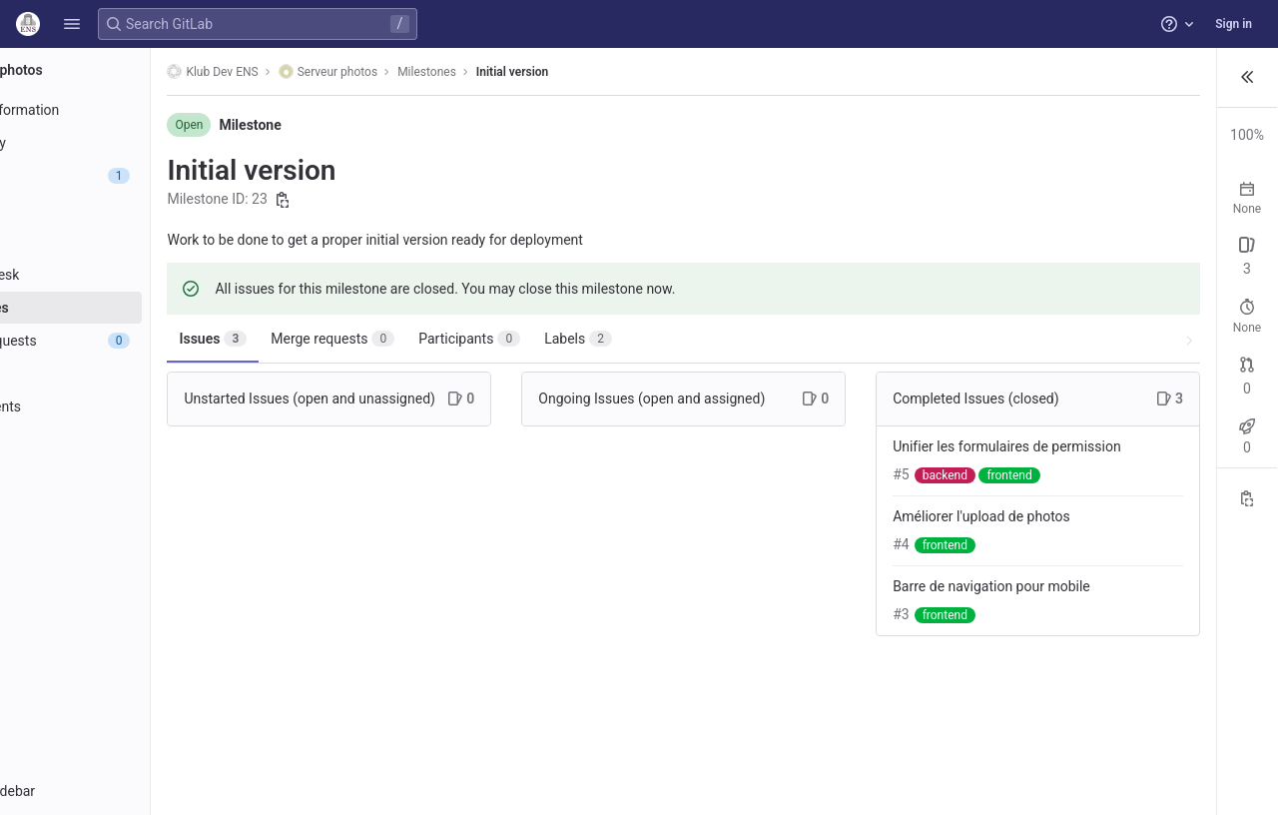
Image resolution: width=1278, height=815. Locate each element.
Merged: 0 (1175, 408)
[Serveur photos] (128, 70)
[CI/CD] (127, 374)
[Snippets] (127, 538)
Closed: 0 (1100, 408)
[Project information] (127, 110)
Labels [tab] (683, 339)
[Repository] (127, 143)
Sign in (1233, 24)
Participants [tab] (574, 339)
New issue (1227, 259)
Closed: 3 (1100, 276)
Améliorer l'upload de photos (865, 558)
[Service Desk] (127, 275)
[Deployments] (127, 406)
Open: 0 (1033, 276)
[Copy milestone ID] (387, 200)
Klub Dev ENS (317, 71)
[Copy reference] (1247, 526)
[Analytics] (127, 472)
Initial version (616, 72)
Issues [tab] (317, 339)
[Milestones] (127, 308)
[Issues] (127, 176)
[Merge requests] (127, 341)
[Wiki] (127, 505)
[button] (72, 24)
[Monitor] (127, 439)
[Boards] (127, 242)
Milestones (531, 72)
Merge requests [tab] (437, 339)
